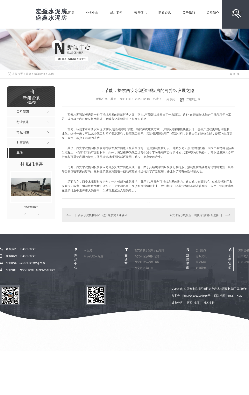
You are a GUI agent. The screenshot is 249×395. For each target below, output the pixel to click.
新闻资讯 (164, 18)
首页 (28, 73)
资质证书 (140, 18)
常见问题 (201, 262)
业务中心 (92, 18)
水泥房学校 (31, 207)
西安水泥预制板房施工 (148, 256)
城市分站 (177, 302)
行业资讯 (201, 256)
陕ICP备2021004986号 (196, 295)
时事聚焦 (201, 267)
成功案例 (116, 18)
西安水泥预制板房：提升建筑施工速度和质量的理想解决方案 (105, 215)
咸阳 (196, 302)
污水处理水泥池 (93, 256)
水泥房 (69, 18)
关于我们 (188, 18)
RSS (231, 295)
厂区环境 (243, 262)
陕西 (189, 302)
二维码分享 (193, 99)
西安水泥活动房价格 (146, 262)
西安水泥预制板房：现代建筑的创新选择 (194, 215)
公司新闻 (201, 250)
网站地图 (219, 295)
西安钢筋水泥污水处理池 (149, 250)
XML (239, 295)
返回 (235, 74)
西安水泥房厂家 (143, 267)
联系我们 (237, 18)
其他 (51, 73)
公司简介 (213, 18)
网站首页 (47, 18)
